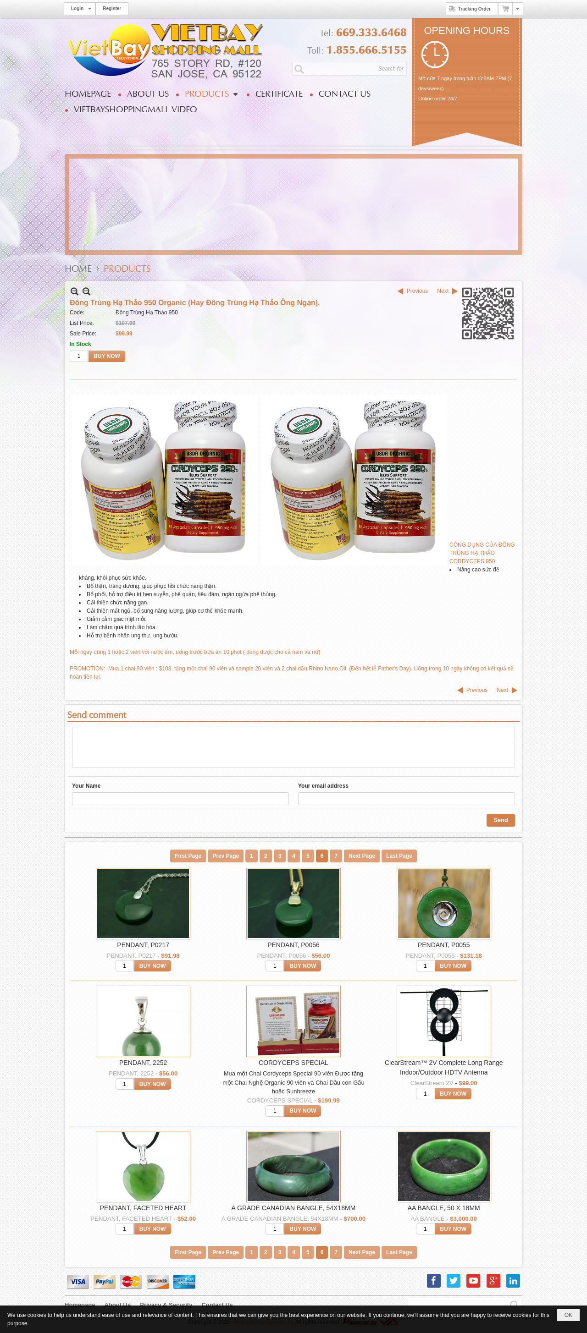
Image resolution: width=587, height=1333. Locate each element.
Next (443, 291)
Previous (417, 291)
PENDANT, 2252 (143, 1062)
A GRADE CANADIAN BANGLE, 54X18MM (294, 1208)
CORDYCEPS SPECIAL (293, 1062)
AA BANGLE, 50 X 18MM (444, 1208)
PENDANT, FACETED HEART (143, 1208)
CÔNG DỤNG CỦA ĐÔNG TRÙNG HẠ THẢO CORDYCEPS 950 (482, 553)
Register (112, 8)
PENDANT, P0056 (293, 945)
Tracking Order (468, 9)
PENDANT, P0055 (444, 945)
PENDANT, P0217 (143, 945)
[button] (211, 94)
